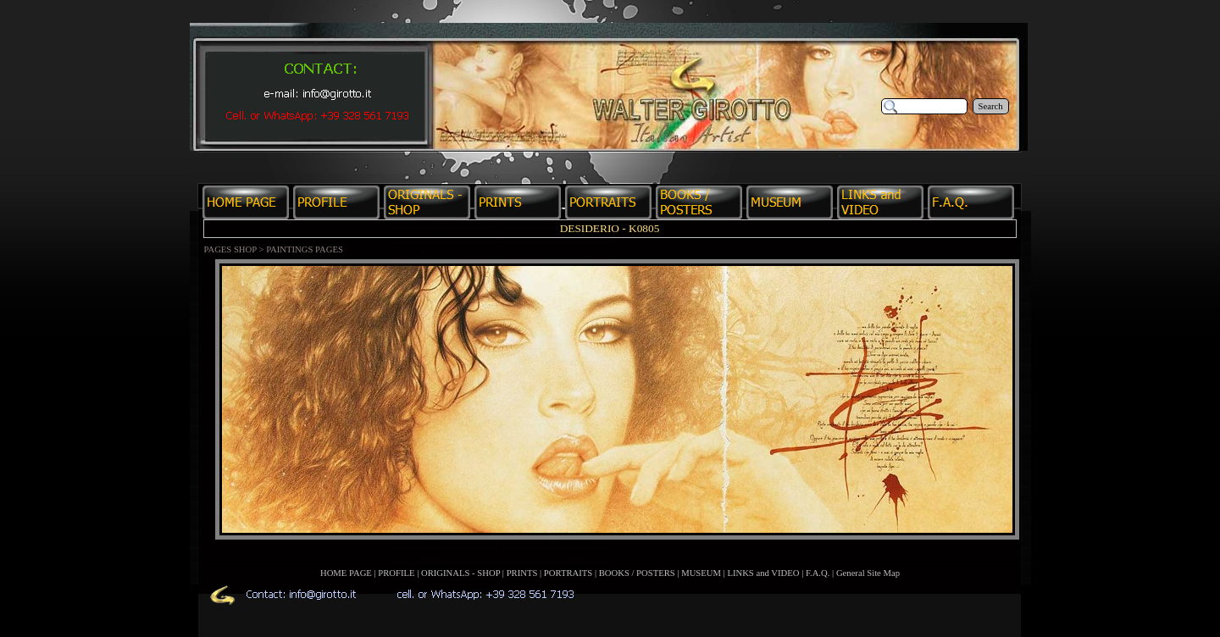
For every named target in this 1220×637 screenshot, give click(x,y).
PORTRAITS (568, 573)
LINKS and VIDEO (763, 573)
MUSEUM (701, 573)
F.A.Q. (817, 573)
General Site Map (868, 573)
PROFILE (396, 573)
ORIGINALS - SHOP (460, 573)
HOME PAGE (346, 573)
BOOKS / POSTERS (637, 573)
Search (991, 106)
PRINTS (522, 573)
